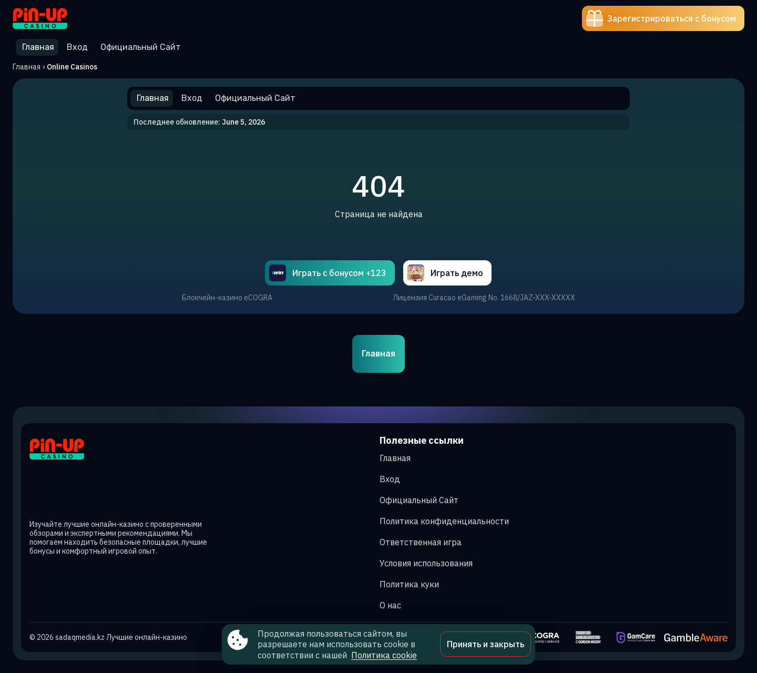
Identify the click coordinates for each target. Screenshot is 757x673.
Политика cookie (384, 655)
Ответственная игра (421, 542)
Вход (390, 479)
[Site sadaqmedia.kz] (49, 18)
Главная (26, 66)
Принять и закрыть (485, 644)
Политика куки (409, 584)
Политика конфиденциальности (444, 521)
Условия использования (426, 563)
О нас (390, 605)
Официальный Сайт (419, 500)
